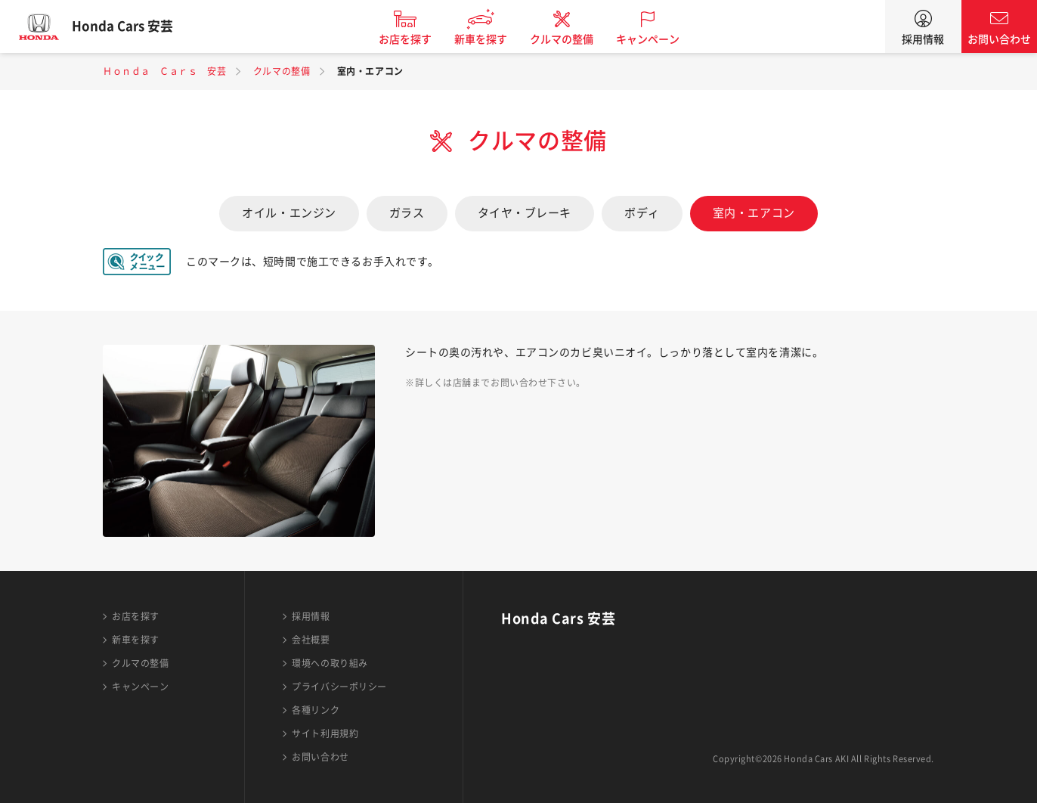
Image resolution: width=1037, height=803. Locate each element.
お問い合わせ (999, 39)
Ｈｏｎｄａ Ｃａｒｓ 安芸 (164, 71)
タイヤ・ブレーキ (524, 213)
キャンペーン (657, 39)
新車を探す (490, 39)
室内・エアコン (754, 213)
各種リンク (315, 710)
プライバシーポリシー (339, 686)
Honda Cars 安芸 (132, 26)
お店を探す (414, 39)
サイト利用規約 (325, 733)
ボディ (642, 213)
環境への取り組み (329, 663)
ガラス (407, 213)
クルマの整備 (571, 39)
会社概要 (311, 639)
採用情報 (923, 39)
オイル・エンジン (289, 213)
